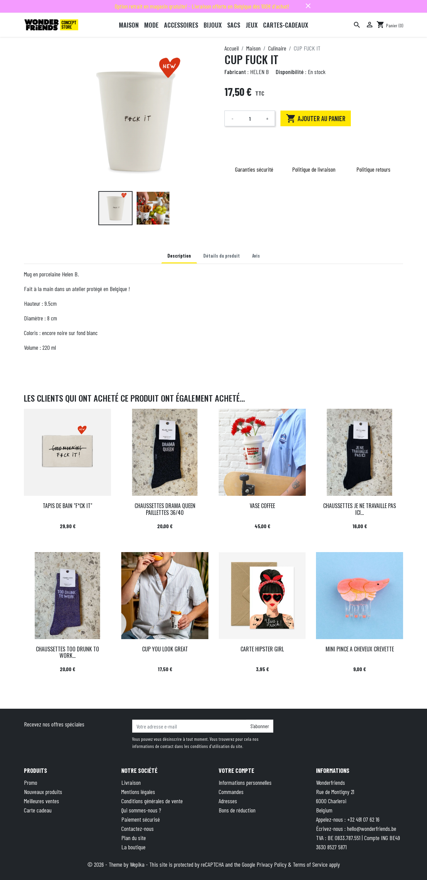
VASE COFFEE (262, 506)
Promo (30, 782)
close (308, 6)
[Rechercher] (357, 24)
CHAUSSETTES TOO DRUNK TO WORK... (67, 652)
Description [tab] (179, 256)
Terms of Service (310, 864)
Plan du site (133, 837)
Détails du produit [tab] (221, 256)
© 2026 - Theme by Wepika (116, 864)
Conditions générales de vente (152, 801)
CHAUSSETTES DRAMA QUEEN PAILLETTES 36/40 (165, 509)
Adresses (228, 801)
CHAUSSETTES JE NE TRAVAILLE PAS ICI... (359, 509)
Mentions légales (138, 791)
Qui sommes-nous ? (141, 810)
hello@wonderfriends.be (371, 828)
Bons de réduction (237, 810)
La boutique (133, 847)
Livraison (131, 782)
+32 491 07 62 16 (363, 819)
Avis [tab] (256, 256)
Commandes (231, 791)
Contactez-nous (137, 828)
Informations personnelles (245, 782)
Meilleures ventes (41, 801)
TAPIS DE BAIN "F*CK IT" (67, 506)
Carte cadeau (38, 810)
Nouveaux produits (43, 791)
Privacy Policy (272, 864)
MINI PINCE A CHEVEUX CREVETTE (360, 649)
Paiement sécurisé (140, 819)
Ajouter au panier (315, 118)
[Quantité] (249, 118)
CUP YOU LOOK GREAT (165, 649)
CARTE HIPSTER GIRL (262, 649)
